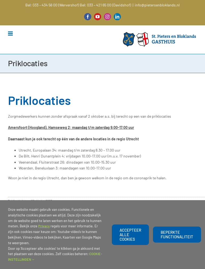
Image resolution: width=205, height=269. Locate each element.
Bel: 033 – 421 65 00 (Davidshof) (105, 5)
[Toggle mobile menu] (11, 33)
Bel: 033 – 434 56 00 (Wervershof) (52, 5)
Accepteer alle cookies (130, 235)
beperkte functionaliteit (177, 234)
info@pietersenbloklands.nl (157, 5)
